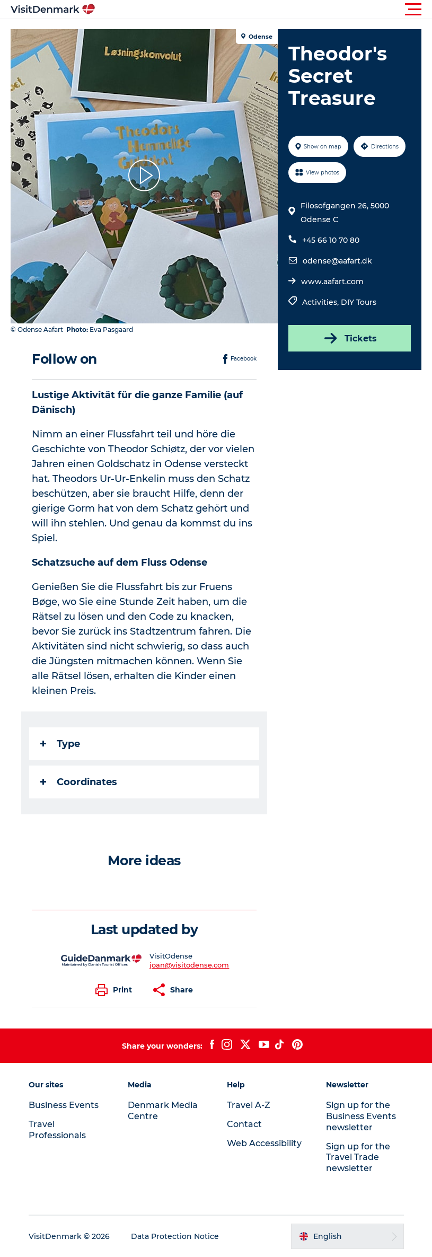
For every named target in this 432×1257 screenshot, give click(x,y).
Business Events (64, 1105)
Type (60, 744)
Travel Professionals (57, 1129)
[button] (263, 9)
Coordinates (78, 782)
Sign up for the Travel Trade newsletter (358, 1157)
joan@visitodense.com (189, 965)
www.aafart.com (332, 281)
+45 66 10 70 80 (330, 240)
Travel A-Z (248, 1105)
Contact (244, 1124)
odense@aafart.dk (337, 261)
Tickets (349, 338)
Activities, (321, 302)
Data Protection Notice (175, 1236)
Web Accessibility (264, 1143)
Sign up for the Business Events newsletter (361, 1116)
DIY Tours (358, 302)
